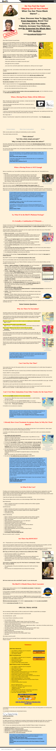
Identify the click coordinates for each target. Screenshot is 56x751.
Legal (51, 749)
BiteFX (5, 1)
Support (36, 749)
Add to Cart (39, 652)
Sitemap (53, 749)
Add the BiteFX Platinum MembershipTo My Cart (28, 702)
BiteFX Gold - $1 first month (39, 657)
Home (26, 749)
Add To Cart (25, 698)
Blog (46, 749)
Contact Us (39, 749)
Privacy (48, 749)
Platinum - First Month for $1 (26, 694)
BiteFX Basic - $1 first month (39, 650)
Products (28, 749)
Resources (32, 749)
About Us (43, 749)
